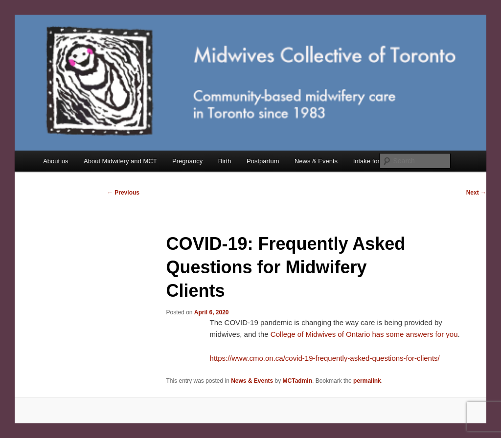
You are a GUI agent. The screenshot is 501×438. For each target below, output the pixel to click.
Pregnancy (187, 161)
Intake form (369, 161)
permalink (367, 380)
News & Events (316, 161)
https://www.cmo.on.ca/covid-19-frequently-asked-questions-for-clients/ (325, 358)
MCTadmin (297, 380)
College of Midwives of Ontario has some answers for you (364, 334)
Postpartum (263, 161)
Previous (123, 192)
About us (55, 161)
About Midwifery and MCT (120, 161)
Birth (224, 161)
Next (476, 192)
